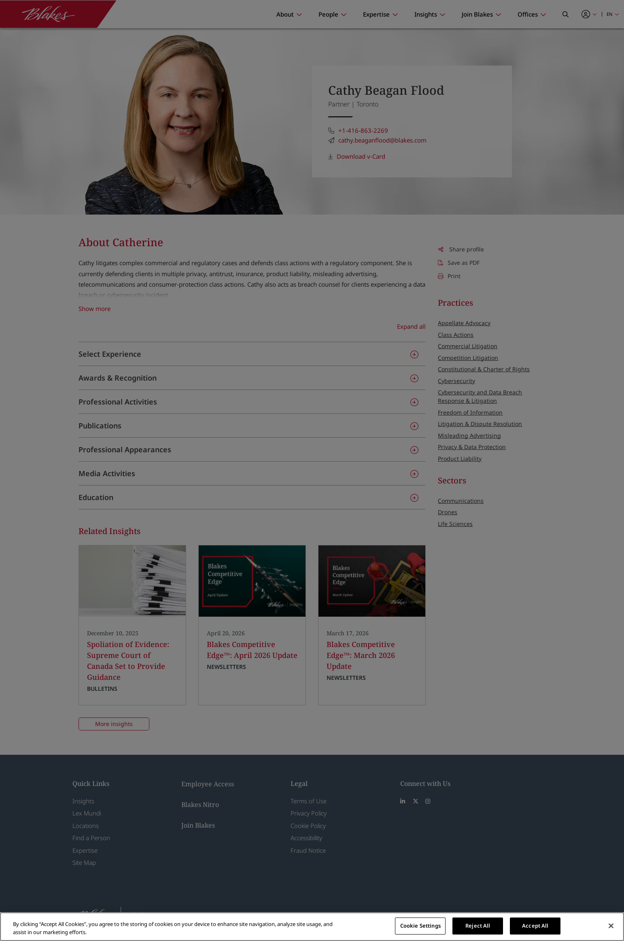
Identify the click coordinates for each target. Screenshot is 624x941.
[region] (312, 926)
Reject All (477, 925)
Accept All (535, 925)
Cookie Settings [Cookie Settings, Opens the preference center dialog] (420, 925)
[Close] (611, 926)
